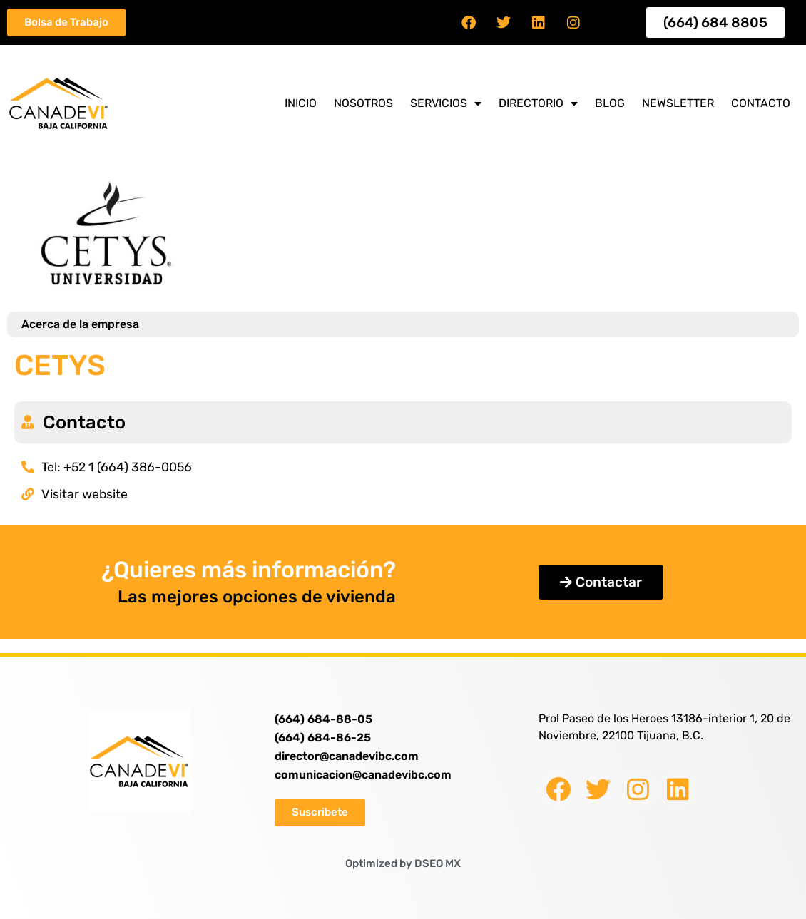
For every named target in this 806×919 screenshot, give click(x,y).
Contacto (760, 103)
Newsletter (678, 103)
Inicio (301, 103)
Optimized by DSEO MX (403, 863)
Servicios (445, 103)
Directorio (538, 103)
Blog (610, 103)
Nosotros (363, 103)
